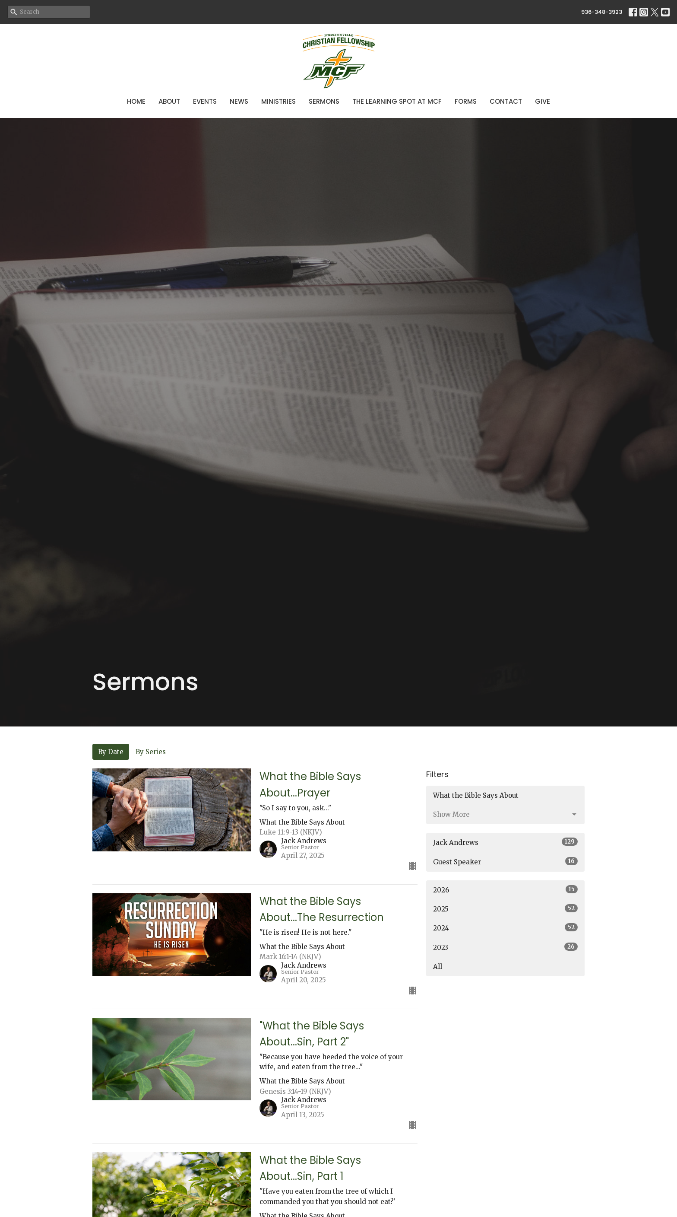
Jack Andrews (505, 842)
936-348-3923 (601, 12)
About (169, 101)
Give (542, 101)
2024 (505, 927)
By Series (151, 752)
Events (205, 101)
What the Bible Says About (476, 795)
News (239, 101)
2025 (505, 908)
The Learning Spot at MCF (397, 101)
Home (136, 101)
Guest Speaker (505, 861)
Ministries (278, 101)
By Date (110, 752)
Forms (466, 101)
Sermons (324, 101)
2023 (505, 947)
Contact (506, 101)
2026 (505, 889)
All (437, 966)
